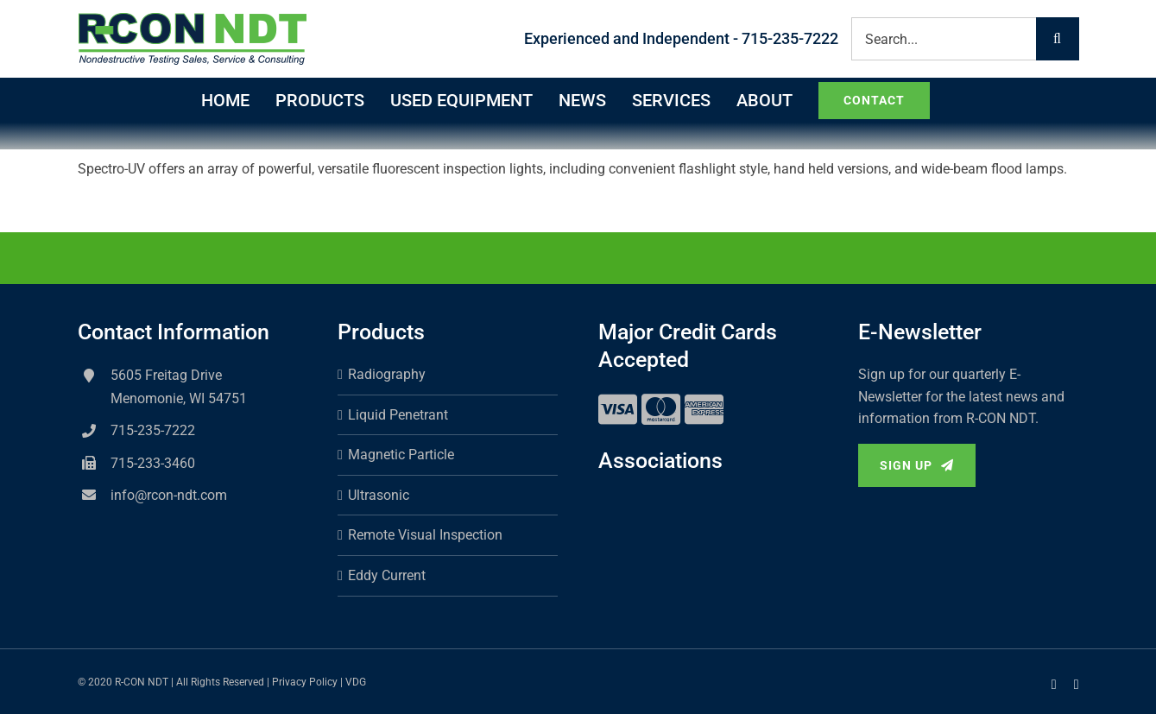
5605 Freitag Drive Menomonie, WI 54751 (179, 387)
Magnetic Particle (401, 454)
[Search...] (943, 38)
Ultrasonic (378, 495)
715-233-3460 (153, 463)
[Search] (1057, 38)
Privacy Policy (305, 682)
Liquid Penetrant (398, 415)
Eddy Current (387, 575)
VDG (355, 682)
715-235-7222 (153, 430)
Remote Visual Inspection (425, 535)
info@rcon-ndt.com (169, 495)
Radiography (387, 374)
